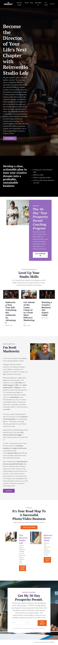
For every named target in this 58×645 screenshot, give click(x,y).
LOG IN (52, 4)
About (27, 3)
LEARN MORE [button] (22, 568)
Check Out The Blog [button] (29, 527)
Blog (31, 3)
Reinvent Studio (19, 4)
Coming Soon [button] (47, 560)
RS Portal (46, 4)
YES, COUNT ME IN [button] (40, 255)
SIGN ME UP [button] (42, 623)
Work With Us (38, 4)
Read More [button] (8, 491)
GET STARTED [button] (9, 138)
